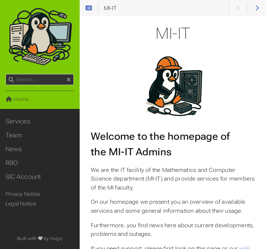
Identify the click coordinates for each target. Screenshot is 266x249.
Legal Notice (21, 204)
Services (18, 121)
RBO (12, 162)
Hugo (56, 238)
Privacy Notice (23, 194)
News (14, 149)
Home (17, 99)
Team (14, 135)
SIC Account (23, 176)
